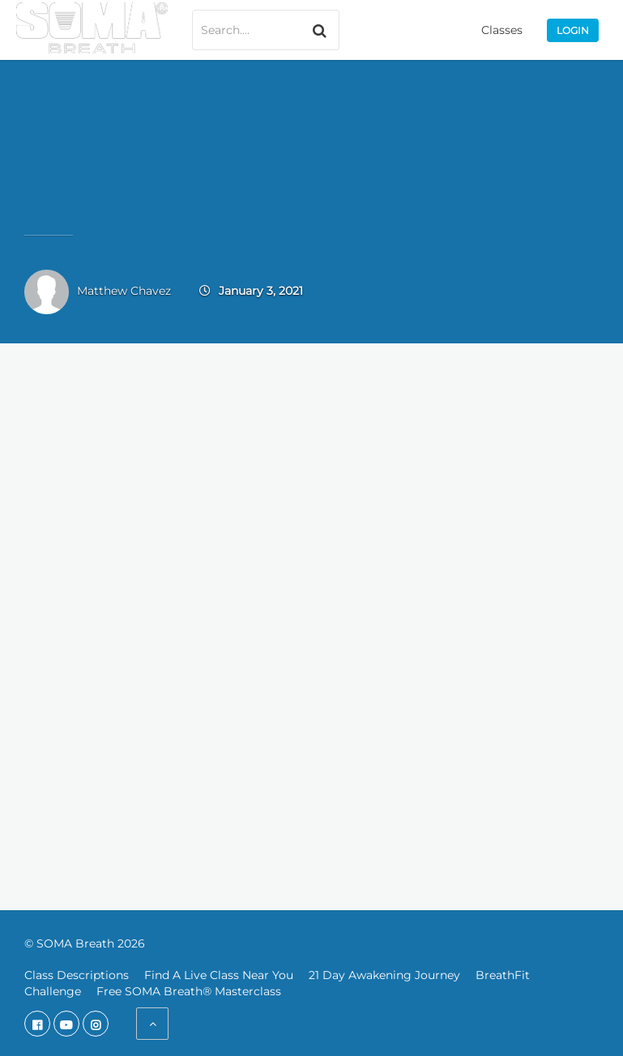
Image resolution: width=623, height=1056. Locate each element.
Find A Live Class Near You (218, 975)
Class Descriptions (76, 975)
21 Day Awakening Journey (384, 975)
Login (573, 30)
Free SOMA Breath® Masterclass (188, 991)
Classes (502, 30)
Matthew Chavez (124, 290)
